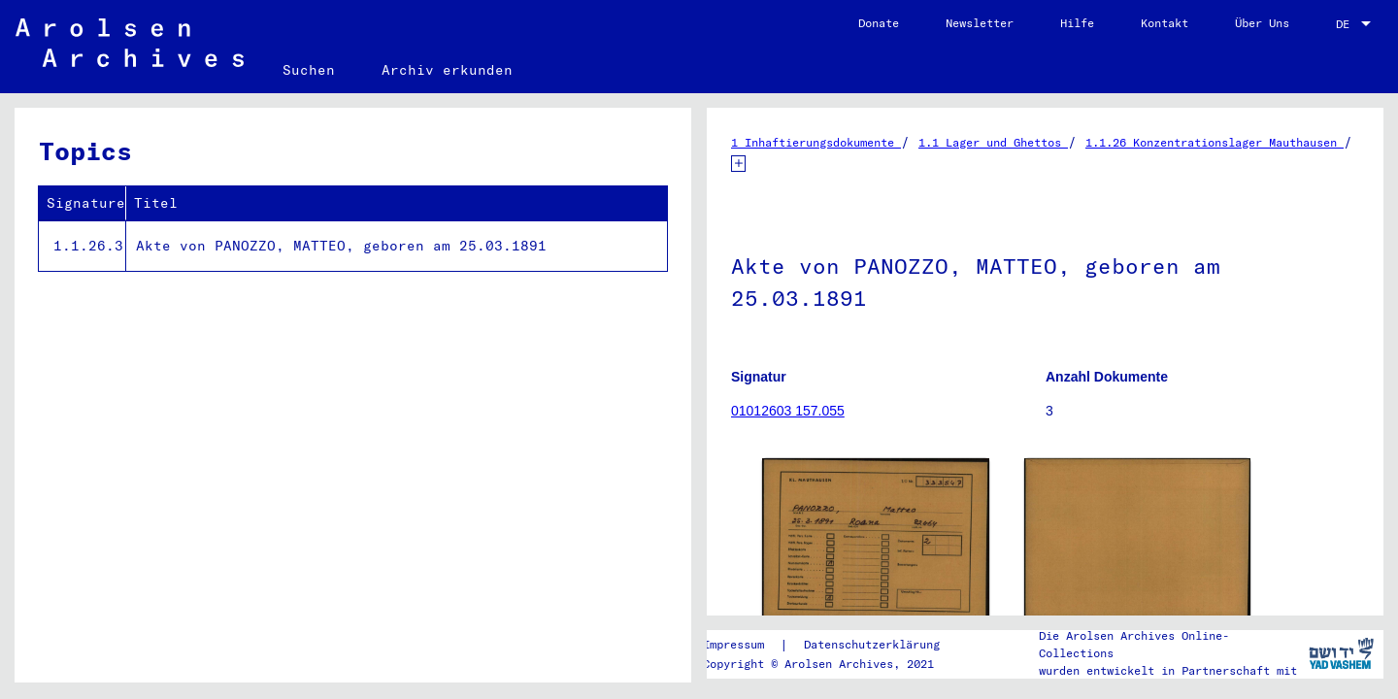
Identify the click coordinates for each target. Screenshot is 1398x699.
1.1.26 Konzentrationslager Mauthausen (1214, 142)
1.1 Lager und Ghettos (993, 142)
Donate (878, 23)
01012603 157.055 (788, 410)
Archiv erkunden (447, 70)
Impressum (733, 644)
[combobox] (1355, 24)
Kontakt (1164, 23)
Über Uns (1262, 23)
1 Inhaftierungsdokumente (816, 142)
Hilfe (1077, 23)
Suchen (309, 70)
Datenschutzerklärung (872, 644)
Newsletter (980, 23)
